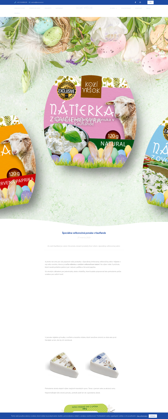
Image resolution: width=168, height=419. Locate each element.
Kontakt (138, 8)
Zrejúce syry (19, 8)
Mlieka (17, 13)
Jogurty (48, 8)
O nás (113, 8)
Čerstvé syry (34, 8)
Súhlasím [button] (153, 416)
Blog (148, 8)
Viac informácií (142, 416)
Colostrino (126, 8)
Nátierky (59, 8)
